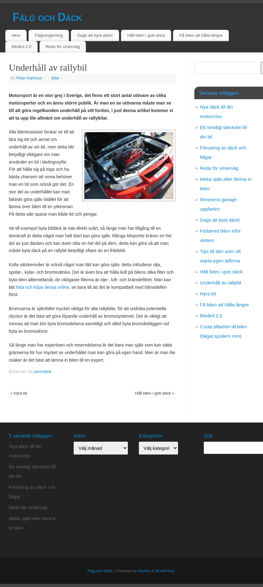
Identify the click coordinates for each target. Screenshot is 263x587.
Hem (16, 35)
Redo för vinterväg (63, 46)
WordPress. (165, 571)
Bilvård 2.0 (21, 46)
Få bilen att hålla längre (201, 35)
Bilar (55, 78)
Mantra (144, 571)
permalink (42, 371)
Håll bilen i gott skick (146, 35)
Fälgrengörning (49, 35)
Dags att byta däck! (95, 35)
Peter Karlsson (29, 78)
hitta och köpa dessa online (42, 287)
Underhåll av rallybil (220, 282)
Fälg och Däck (47, 17)
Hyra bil (18, 393)
